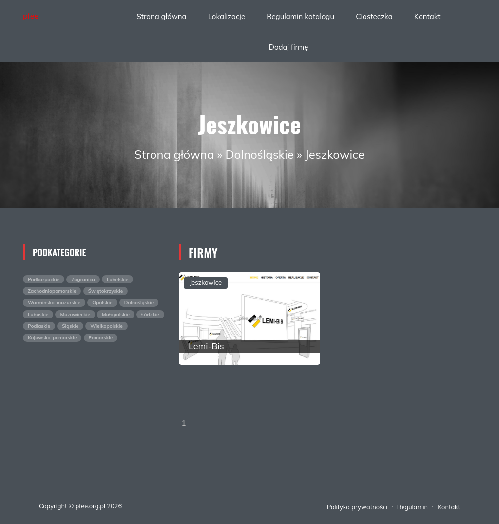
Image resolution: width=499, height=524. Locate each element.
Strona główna (161, 16)
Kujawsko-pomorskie (52, 338)
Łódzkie (150, 314)
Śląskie (70, 326)
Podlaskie (39, 326)
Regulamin (412, 507)
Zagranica (83, 279)
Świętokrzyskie (105, 291)
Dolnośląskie (260, 154)
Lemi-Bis (206, 346)
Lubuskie (38, 314)
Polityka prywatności (357, 507)
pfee (30, 15)
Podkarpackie (43, 279)
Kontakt (427, 16)
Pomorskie (101, 338)
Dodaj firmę (288, 47)
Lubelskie (117, 279)
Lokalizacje (226, 16)
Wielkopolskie (106, 326)
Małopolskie (116, 314)
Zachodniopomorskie (52, 291)
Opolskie (102, 302)
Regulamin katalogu (300, 16)
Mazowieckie (75, 314)
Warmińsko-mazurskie (54, 302)
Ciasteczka (374, 16)
